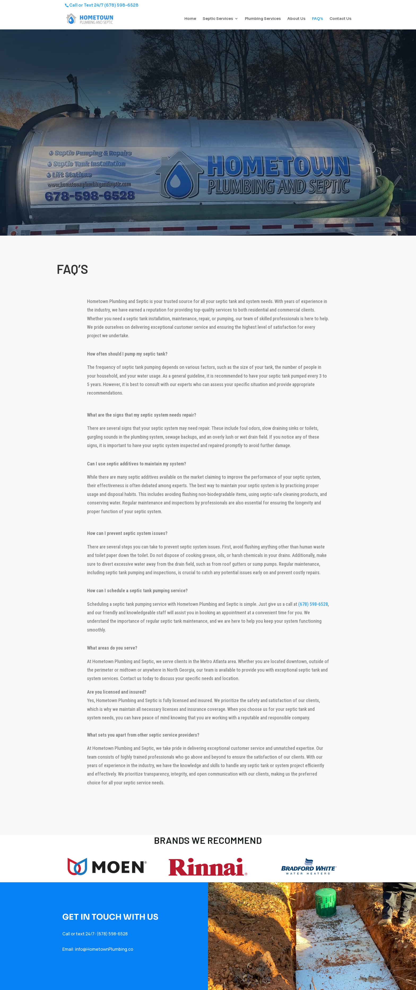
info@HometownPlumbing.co (104, 949)
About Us (296, 19)
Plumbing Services (263, 19)
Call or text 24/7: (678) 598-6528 (95, 934)
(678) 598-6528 (121, 5)
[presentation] (91, 808)
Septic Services (218, 19)
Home (190, 19)
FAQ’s (317, 19)
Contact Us (340, 19)
